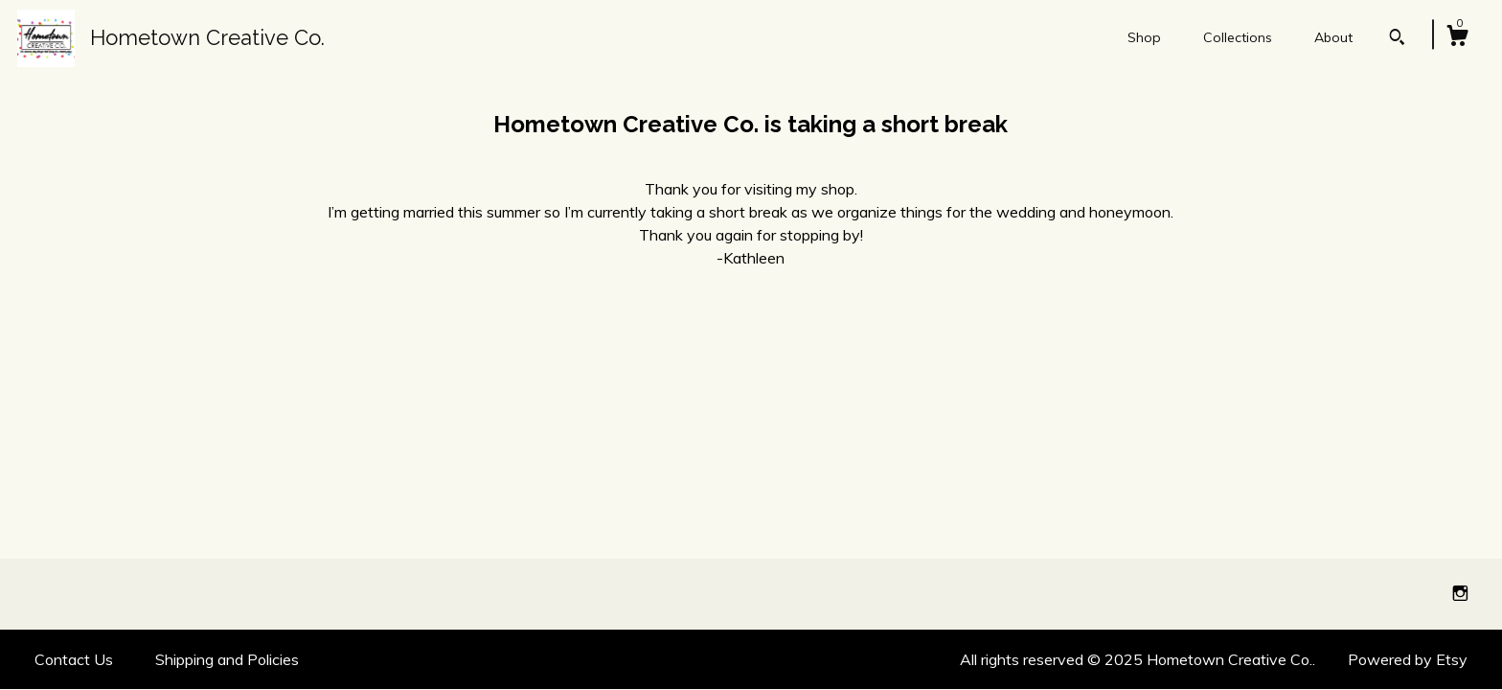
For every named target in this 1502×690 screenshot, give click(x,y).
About (1333, 37)
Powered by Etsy (1408, 659)
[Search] (1397, 39)
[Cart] (1457, 38)
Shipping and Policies (227, 659)
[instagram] (1460, 593)
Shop (1144, 37)
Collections (1237, 37)
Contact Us (73, 659)
